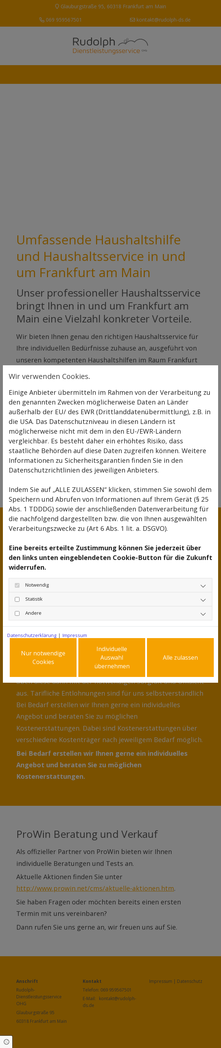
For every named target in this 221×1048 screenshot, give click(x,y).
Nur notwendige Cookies (43, 657)
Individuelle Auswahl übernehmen (112, 657)
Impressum (74, 635)
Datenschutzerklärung (31, 635)
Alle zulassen (180, 657)
